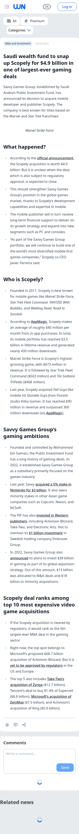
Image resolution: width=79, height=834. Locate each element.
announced (19, 558)
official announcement (55, 158)
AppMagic (39, 321)
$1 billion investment (46, 533)
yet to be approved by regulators (36, 665)
